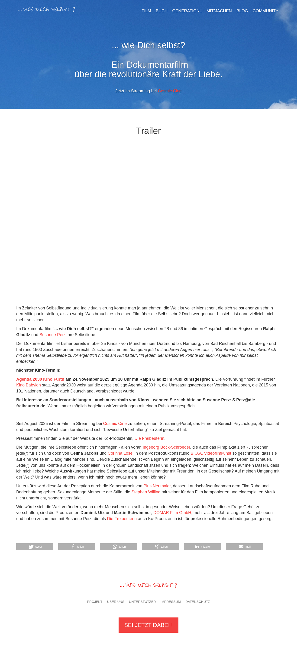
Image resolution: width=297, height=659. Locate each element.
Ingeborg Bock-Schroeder (166, 447)
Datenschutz (197, 602)
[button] (160, 546)
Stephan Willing (145, 492)
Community (265, 11)
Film (146, 11)
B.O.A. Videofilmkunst (211, 453)
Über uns (115, 602)
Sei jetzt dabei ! (148, 625)
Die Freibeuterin (149, 438)
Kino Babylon (28, 385)
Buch (162, 11)
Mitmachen (219, 11)
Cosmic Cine (170, 91)
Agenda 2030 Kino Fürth (40, 379)
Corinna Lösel (120, 453)
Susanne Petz (52, 334)
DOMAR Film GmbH (172, 512)
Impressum (171, 602)
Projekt (94, 602)
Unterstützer (142, 602)
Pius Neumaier (157, 486)
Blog (242, 11)
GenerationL (187, 11)
